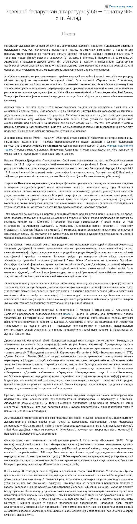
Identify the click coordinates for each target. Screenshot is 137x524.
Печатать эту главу (119, 6)
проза (67, 314)
